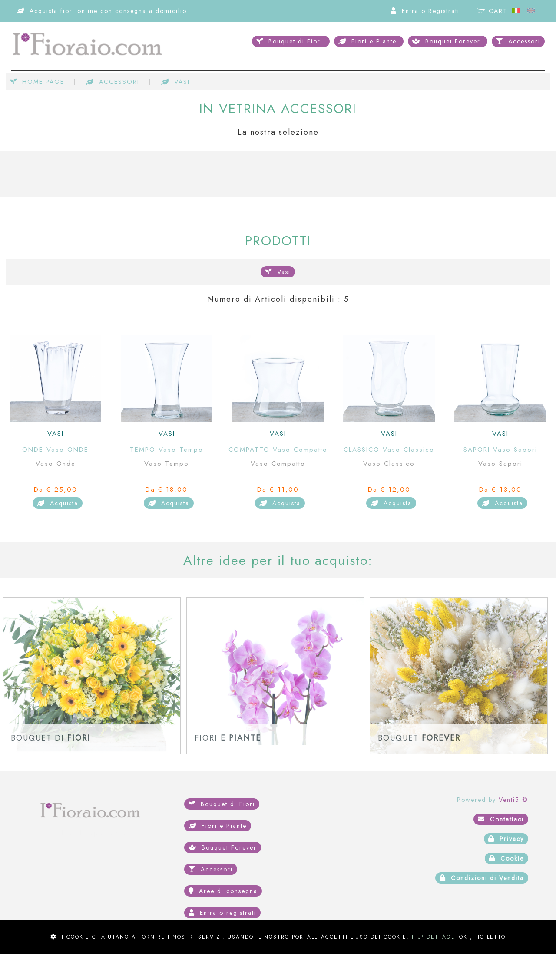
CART (493, 11)
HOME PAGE (38, 81)
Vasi (278, 271)
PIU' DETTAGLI (434, 937)
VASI (175, 81)
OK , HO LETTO (482, 937)
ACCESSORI (114, 81)
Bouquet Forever (447, 41)
